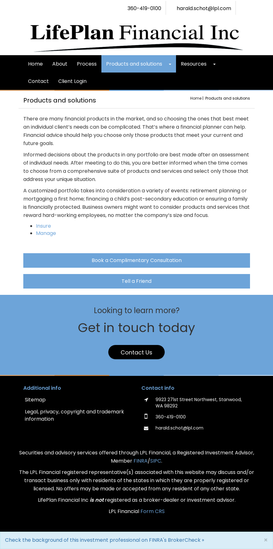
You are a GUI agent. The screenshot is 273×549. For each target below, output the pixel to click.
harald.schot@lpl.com (204, 8)
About (59, 63)
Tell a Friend (136, 281)
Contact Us (136, 352)
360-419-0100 (144, 8)
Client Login (72, 81)
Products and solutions (134, 63)
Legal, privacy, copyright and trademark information (74, 415)
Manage (46, 233)
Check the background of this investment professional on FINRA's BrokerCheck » (104, 540)
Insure (43, 226)
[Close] (266, 540)
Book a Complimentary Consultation (137, 260)
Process (87, 63)
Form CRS (152, 511)
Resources (194, 63)
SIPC (155, 460)
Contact (38, 81)
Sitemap (35, 399)
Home (35, 63)
